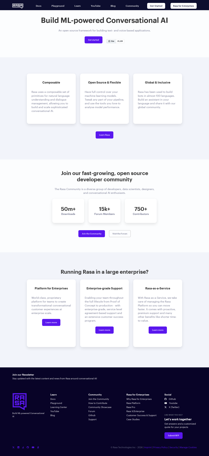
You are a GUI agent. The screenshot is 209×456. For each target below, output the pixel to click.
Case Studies (133, 419)
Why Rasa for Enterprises (139, 399)
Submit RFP (173, 435)
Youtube (171, 403)
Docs (52, 399)
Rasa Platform (133, 403)
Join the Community (91, 233)
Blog (52, 415)
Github (91, 415)
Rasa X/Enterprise (135, 411)
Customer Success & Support (141, 415)
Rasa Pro (130, 407)
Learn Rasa (104, 135)
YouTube (54, 411)
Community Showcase (99, 407)
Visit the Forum (119, 233)
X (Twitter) (171, 407)
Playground (56, 403)
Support (92, 419)
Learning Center (58, 407)
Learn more (51, 322)
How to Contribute (97, 403)
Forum (91, 411)
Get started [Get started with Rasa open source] (93, 40)
